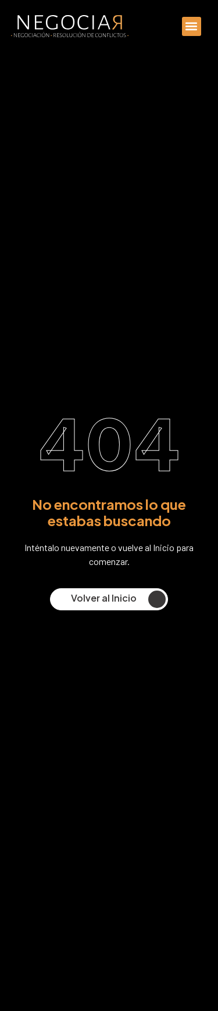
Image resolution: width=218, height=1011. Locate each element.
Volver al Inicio (118, 599)
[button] (191, 26)
